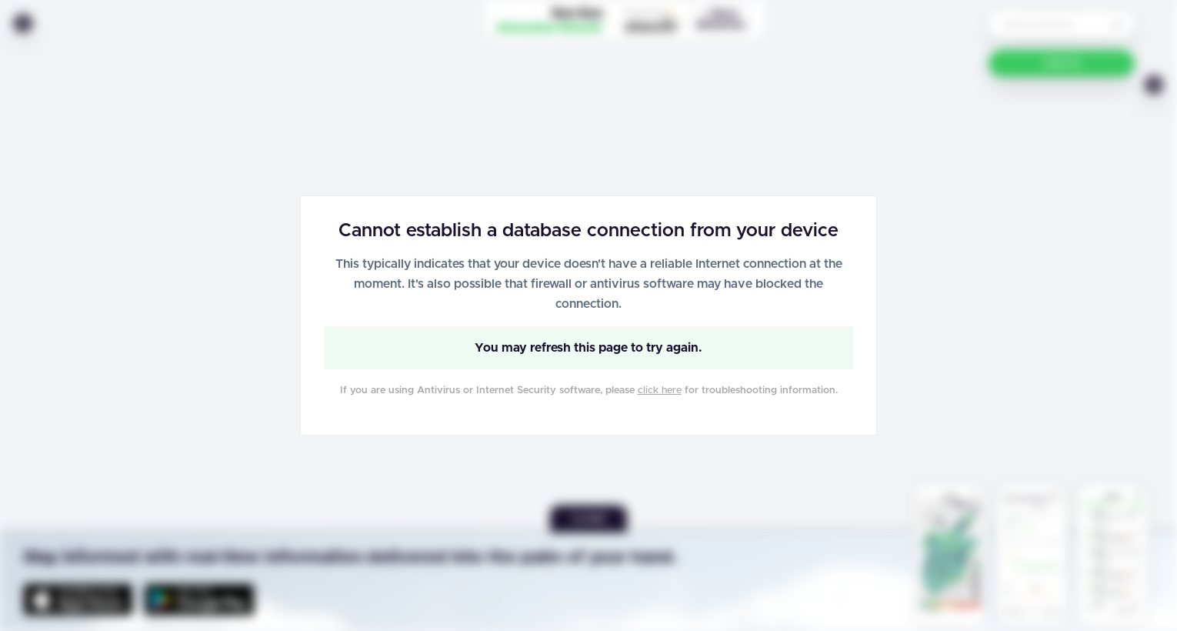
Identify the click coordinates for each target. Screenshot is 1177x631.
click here (660, 391)
